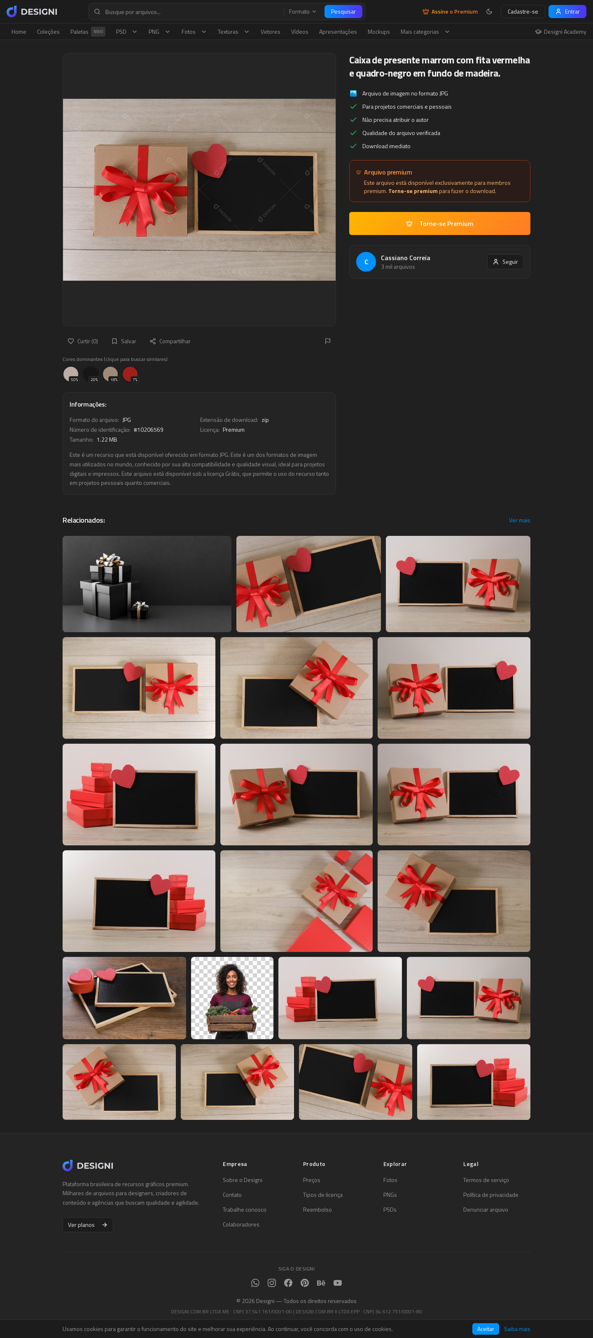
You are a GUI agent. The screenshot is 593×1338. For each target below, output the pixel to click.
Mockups (379, 31)
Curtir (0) (83, 341)
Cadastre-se (523, 11)
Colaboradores (241, 1224)
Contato (232, 1195)
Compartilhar (170, 341)
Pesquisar (343, 11)
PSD (127, 31)
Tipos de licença (323, 1195)
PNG (160, 31)
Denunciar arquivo (485, 1209)
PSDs (390, 1209)
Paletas (87, 32)
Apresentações (338, 31)
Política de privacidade (490, 1195)
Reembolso (317, 1209)
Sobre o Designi (242, 1180)
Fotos (194, 31)
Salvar (123, 341)
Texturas (234, 31)
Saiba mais (517, 1329)
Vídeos (299, 31)
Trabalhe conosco (244, 1209)
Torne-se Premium (440, 223)
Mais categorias (426, 31)
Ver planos (88, 1224)
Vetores (270, 31)
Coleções (48, 31)
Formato (303, 11)
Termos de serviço (486, 1180)
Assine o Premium (450, 11)
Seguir (505, 261)
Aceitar (485, 1328)
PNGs (390, 1195)
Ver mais (519, 520)
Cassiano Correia (405, 258)
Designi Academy (560, 32)
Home (19, 31)
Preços (311, 1180)
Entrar (567, 11)
